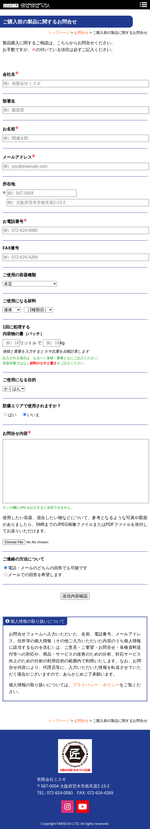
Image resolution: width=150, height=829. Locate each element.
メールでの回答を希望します (35, 574)
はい (12, 415)
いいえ (33, 415)
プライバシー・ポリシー (96, 685)
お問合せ (81, 32)
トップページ (59, 32)
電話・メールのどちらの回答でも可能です (47, 568)
